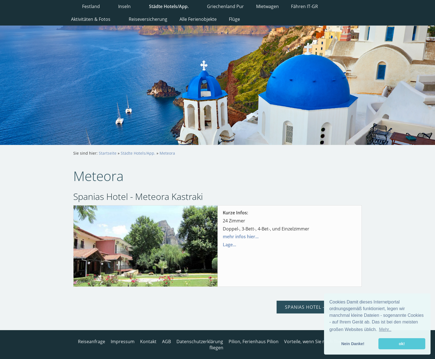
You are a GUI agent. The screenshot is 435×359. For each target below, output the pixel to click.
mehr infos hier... (241, 237)
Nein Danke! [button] (352, 344)
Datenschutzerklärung (199, 341)
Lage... (229, 245)
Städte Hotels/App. (138, 153)
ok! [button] (402, 344)
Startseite (108, 153)
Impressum (123, 341)
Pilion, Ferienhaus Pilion (254, 341)
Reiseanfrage (91, 341)
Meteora (167, 153)
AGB (166, 341)
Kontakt (148, 341)
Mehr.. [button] (385, 329)
